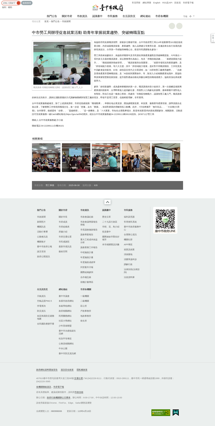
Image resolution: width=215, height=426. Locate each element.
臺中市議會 (64, 296)
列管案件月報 (86, 267)
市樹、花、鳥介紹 (110, 226)
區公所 (83, 306)
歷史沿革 (106, 217)
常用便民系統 (130, 222)
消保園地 (128, 254)
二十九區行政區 (109, 222)
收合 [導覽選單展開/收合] (107, 202)
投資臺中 (106, 231)
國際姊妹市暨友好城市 (110, 238)
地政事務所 (85, 316)
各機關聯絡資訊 (43, 387)
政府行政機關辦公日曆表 (58, 397)
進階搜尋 (27, 3)
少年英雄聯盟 (65, 325)
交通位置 (78, 378)
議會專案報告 (86, 234)
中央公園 (63, 348)
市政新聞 (66, 21)
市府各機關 (161, 16)
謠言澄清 (41, 251)
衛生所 (83, 321)
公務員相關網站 (66, 343)
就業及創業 (129, 249)
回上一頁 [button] (179, 26)
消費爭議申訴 (130, 259)
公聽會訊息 (42, 236)
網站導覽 (147, 2)
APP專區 (128, 244)
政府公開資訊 (43, 256)
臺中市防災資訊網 (67, 353)
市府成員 (63, 222)
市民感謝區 (64, 241)
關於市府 (67, 16)
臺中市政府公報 (44, 246)
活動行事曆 (42, 231)
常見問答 (136, 2)
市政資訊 (82, 16)
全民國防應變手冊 (45, 323)
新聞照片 (41, 222)
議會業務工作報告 (89, 247)
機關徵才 (41, 241)
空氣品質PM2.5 (44, 301)
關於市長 (63, 217)
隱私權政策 (82, 369)
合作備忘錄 (85, 277)
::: (1, 1)
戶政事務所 (85, 311)
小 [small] (190, 16)
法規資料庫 (129, 277)
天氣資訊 (41, 296)
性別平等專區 (65, 338)
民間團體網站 (65, 316)
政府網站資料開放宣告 (47, 369)
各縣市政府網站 (66, 301)
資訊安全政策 (67, 369)
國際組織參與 (86, 272)
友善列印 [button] (172, 26)
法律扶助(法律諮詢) (132, 270)
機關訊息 (41, 226)
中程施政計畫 (86, 252)
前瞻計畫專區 (86, 282)
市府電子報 (188, 2)
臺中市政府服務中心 (132, 228)
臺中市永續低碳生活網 (67, 332)
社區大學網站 (65, 321)
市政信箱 (79, 392)
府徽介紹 (63, 231)
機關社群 (128, 239)
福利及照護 (129, 217)
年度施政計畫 (86, 257)
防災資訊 (41, 311)
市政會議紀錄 (86, 217)
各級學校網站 (65, 306)
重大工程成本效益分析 (89, 241)
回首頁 (177, 2)
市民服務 (112, 16)
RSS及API (167, 2)
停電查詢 (41, 306)
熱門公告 (52, 16)
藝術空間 (63, 251)
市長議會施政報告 (89, 229)
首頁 (46, 21)
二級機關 (84, 301)
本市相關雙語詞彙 (110, 244)
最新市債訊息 (65, 246)
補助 (10, 7)
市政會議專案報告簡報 (89, 223)
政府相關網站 (65, 311)
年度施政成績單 (87, 262)
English (156, 2)
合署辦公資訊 (130, 234)
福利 (4, 7)
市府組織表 (64, 226)
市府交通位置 (65, 236)
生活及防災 (129, 16)
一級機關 (84, 296)
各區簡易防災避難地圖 (45, 317)
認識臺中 (97, 16)
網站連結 (145, 16)
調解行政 (128, 264)
